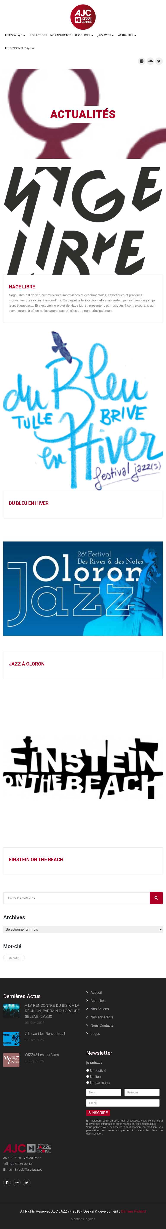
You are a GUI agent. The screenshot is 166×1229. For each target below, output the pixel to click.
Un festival (96, 1070)
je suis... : (94, 1062)
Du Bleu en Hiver (29, 503)
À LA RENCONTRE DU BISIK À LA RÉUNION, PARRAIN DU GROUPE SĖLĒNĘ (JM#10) (52, 1011)
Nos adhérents (60, 35)
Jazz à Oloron (27, 664)
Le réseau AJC (13, 35)
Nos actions (100, 1009)
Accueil (96, 992)
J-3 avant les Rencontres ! (45, 1033)
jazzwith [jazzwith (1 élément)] (14, 958)
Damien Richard (133, 1211)
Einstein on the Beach (36, 859)
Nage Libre (22, 287)
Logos (95, 1033)
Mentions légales (83, 1219)
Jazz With (104, 35)
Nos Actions (38, 35)
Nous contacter (103, 1025)
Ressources (82, 35)
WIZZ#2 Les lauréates (42, 1055)
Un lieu (93, 1077)
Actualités (125, 35)
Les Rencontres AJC (18, 48)
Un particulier (98, 1083)
